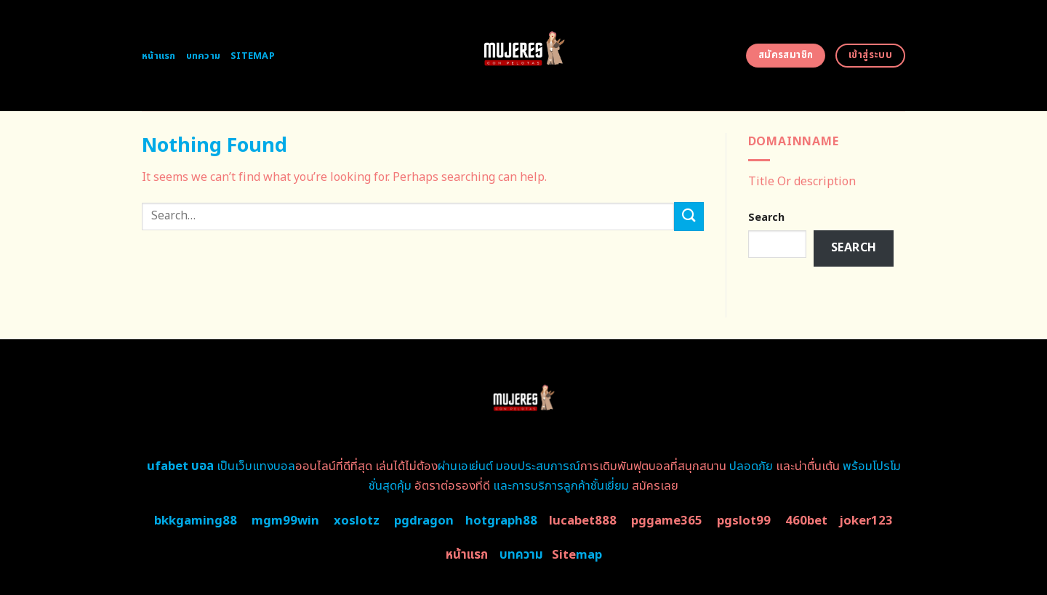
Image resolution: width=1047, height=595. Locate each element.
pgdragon (424, 520)
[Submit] (688, 216)
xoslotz (357, 520)
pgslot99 (744, 520)
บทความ (203, 56)
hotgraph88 (501, 520)
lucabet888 (583, 520)
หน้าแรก (159, 56)
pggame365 (666, 520)
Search (766, 217)
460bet (806, 520)
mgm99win (285, 520)
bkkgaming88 (195, 520)
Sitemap (252, 56)
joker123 (866, 520)
